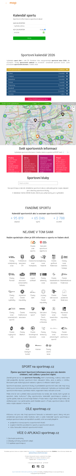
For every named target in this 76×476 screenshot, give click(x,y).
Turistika (38, 94)
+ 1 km (19, 104)
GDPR (35, 472)
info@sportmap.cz (42, 459)
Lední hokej (38, 91)
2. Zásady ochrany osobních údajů (20, 441)
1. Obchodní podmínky (15, 438)
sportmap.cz (32, 451)
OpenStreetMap (69, 144)
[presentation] (63, 152)
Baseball (38, 88)
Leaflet (64, 144)
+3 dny (42, 29)
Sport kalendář (16, 472)
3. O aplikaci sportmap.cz (16, 443)
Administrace (69, 3)
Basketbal (38, 79)
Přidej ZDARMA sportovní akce (38, 99)
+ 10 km (59, 103)
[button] (62, 114)
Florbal (38, 82)
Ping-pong (38, 85)
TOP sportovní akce (38, 70)
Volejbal (38, 76)
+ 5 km (47, 103)
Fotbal (38, 73)
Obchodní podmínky (27, 472)
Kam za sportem (19, 23)
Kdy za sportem (19, 29)
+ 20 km (71, 103)
